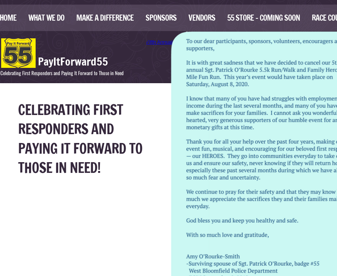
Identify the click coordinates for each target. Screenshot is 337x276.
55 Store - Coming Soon (263, 17)
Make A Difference (105, 17)
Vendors (201, 17)
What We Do (46, 17)
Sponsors (161, 17)
